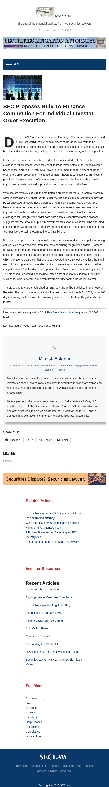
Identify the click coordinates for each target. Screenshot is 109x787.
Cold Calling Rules (37, 621)
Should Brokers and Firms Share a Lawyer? (52, 535)
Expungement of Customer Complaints (49, 591)
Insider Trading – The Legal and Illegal (48, 598)
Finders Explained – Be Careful (44, 614)
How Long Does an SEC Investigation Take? (52, 644)
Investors (31, 709)
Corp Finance (34, 713)
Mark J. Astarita (54, 354)
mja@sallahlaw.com (86, 361)
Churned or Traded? (38, 629)
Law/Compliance (47, 761)
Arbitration (32, 700)
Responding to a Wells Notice (43, 637)
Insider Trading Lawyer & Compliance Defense (53, 508)
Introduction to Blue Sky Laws (43, 606)
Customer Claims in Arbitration (44, 583)
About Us (65, 761)
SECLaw (53, 747)
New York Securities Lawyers (65, 312)
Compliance (33, 722)
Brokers (30, 704)
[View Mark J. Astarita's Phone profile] (54, 343)
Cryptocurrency (35, 691)
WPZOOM (62, 781)
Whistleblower (34, 727)
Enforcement (33, 718)
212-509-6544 (65, 361)
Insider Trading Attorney (40, 512)
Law (28, 695)
